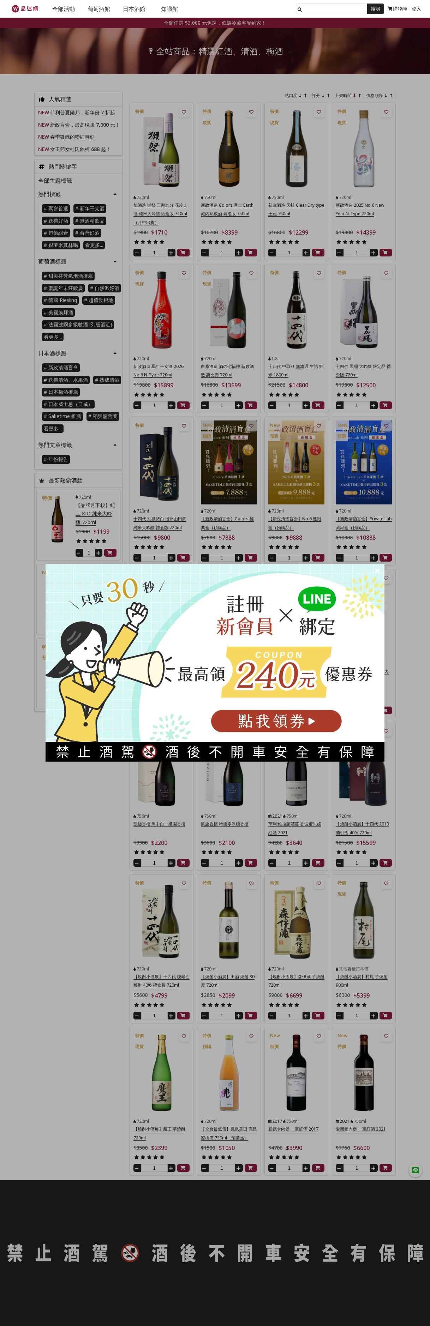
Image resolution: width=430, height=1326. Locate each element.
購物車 (398, 8)
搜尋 (376, 8)
